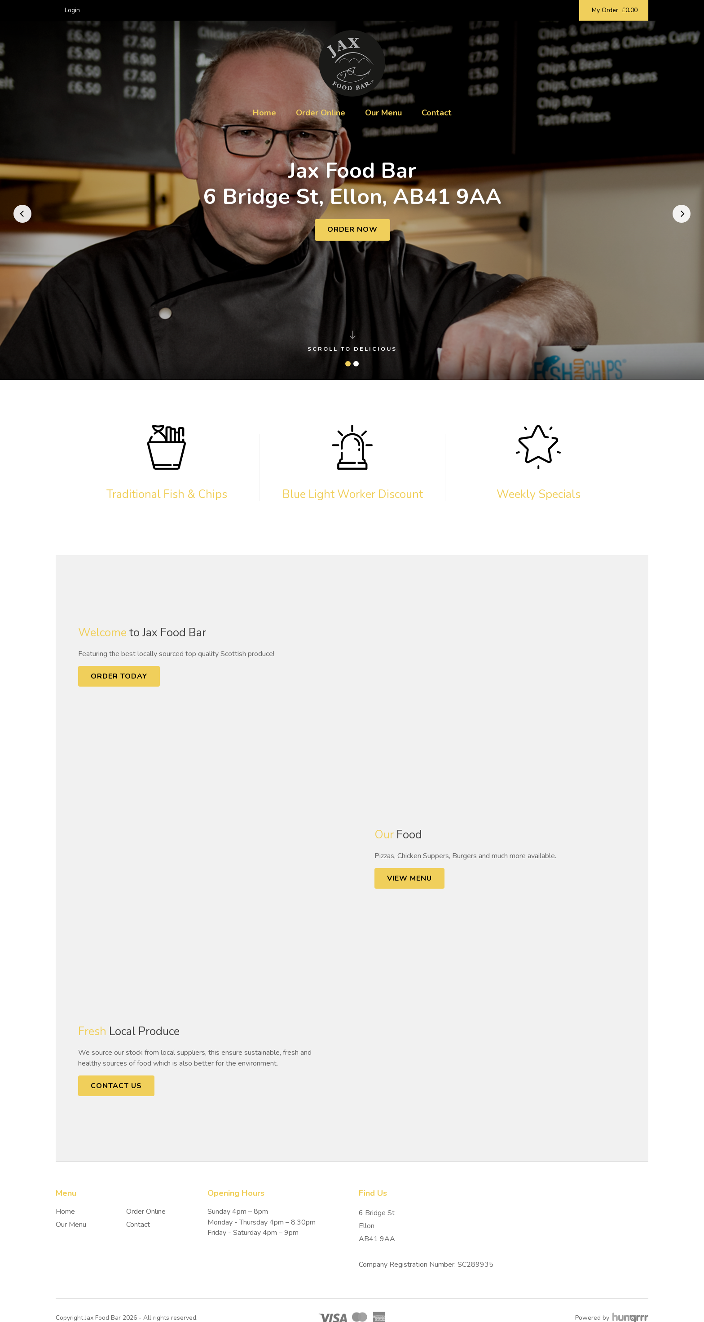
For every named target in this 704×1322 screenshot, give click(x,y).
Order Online (320, 112)
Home (264, 112)
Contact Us (116, 1086)
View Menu (409, 878)
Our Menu (383, 112)
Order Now (352, 229)
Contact (437, 112)
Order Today (119, 676)
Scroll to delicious (352, 342)
